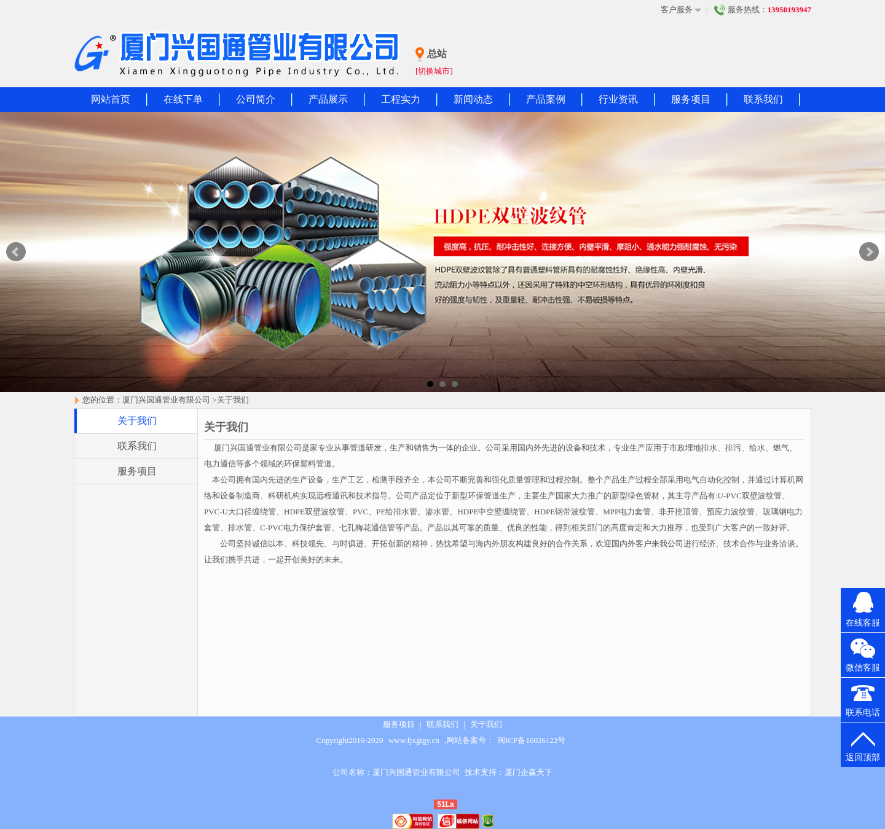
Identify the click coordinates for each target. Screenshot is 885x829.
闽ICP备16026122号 (531, 740)
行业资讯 (618, 99)
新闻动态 (473, 99)
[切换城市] (434, 71)
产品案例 (545, 99)
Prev (16, 252)
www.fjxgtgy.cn (413, 740)
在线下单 (183, 99)
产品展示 (328, 99)
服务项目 (690, 99)
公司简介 (255, 99)
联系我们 (763, 99)
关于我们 (233, 399)
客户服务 (681, 10)
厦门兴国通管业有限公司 (166, 399)
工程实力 (400, 99)
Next (869, 252)
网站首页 (110, 99)
